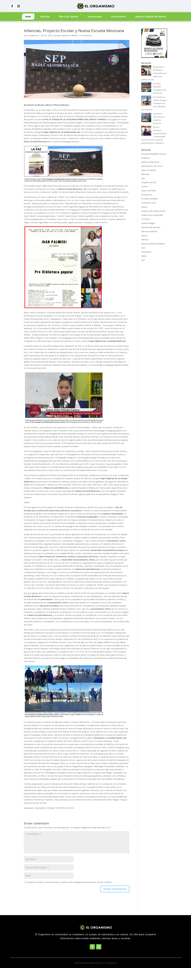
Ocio (143, 247)
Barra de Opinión (68, 16)
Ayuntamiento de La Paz (151, 166)
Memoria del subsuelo (150, 227)
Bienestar (145, 174)
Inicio (28, 16)
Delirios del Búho (148, 190)
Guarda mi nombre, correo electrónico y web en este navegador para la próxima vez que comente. (69, 882)
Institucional (95, 16)
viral (143, 260)
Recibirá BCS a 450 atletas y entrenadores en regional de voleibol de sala (154, 73)
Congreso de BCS (148, 182)
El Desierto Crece (148, 203)
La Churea (145, 219)
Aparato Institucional (150, 162)
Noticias (45, 16)
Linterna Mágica (148, 223)
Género (144, 207)
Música (144, 235)
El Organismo (33, 35)
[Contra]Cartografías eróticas (153, 154)
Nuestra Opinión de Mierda (150, 16)
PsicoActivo (146, 252)
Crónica (144, 186)
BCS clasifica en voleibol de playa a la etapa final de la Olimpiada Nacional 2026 (154, 103)
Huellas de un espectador (152, 215)
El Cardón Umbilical (149, 198)
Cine (143, 178)
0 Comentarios (86, 35)
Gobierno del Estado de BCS (153, 211)
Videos (144, 256)
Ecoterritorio (118, 16)
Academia (145, 158)
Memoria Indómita (149, 231)
